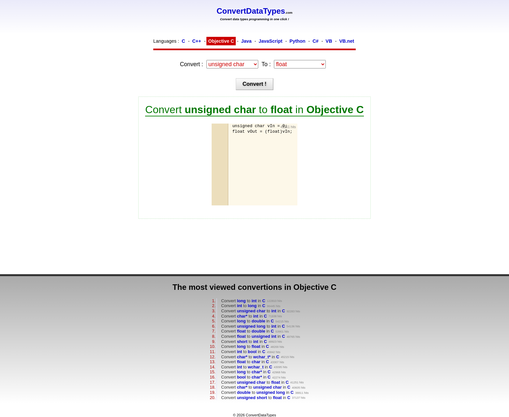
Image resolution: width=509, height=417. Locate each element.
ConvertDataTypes (251, 11)
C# (315, 41)
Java (246, 41)
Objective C (221, 41)
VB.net (346, 41)
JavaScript (270, 41)
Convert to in (243, 300)
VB (329, 41)
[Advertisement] (264, 170)
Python (298, 41)
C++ (196, 41)
